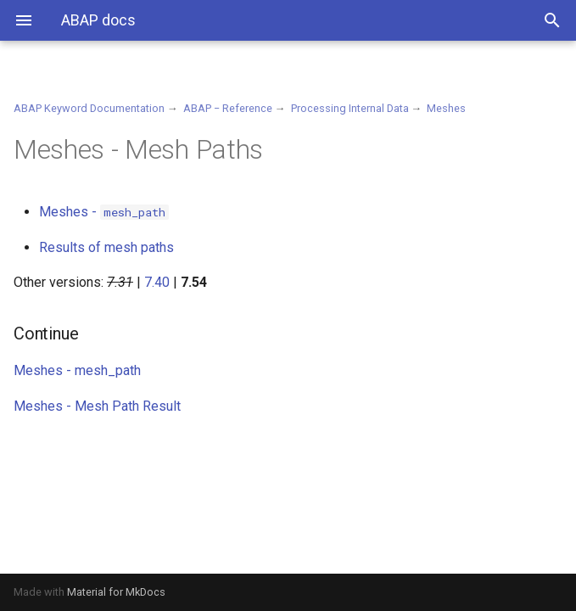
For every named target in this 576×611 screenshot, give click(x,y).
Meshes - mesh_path (77, 370)
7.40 (157, 282)
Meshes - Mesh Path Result (97, 406)
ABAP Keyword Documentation (89, 108)
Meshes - (104, 212)
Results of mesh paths (106, 247)
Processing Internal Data (350, 108)
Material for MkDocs (116, 592)
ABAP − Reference (227, 108)
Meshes (446, 108)
